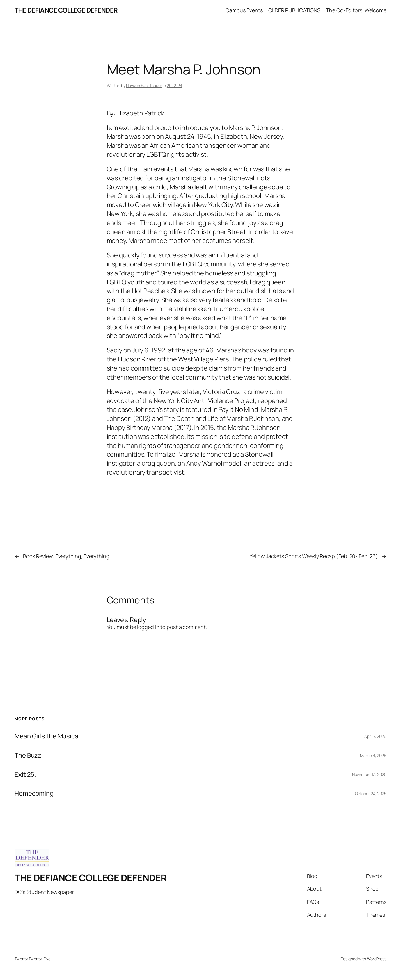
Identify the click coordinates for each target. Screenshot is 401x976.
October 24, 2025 (370, 793)
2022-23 (174, 85)
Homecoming (34, 793)
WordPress (376, 958)
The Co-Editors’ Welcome (356, 10)
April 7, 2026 (375, 736)
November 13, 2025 (369, 774)
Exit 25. (25, 774)
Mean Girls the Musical (47, 736)
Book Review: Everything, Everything (66, 556)
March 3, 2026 (373, 755)
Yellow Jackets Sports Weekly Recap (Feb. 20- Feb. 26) (314, 556)
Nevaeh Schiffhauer (144, 85)
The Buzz (28, 755)
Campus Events (244, 10)
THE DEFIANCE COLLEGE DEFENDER (66, 10)
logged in (148, 627)
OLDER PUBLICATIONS (294, 10)
